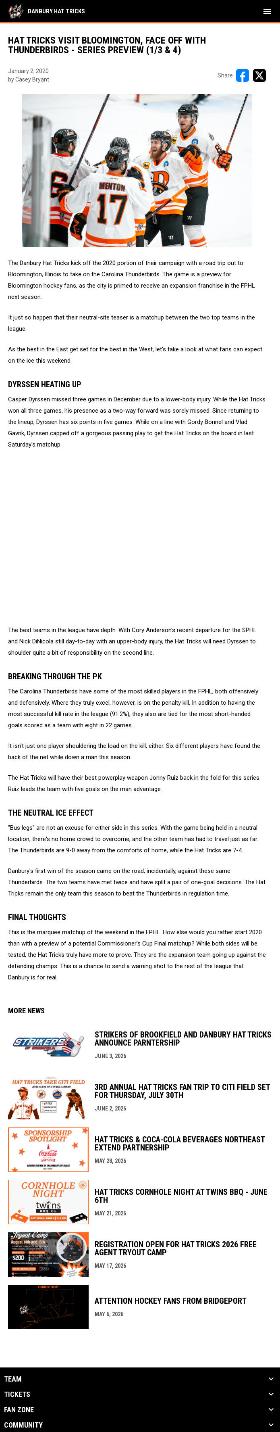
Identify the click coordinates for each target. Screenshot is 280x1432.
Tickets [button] (17, 1394)
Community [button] (23, 1425)
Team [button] (13, 1379)
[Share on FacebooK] (242, 75)
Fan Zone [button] (19, 1409)
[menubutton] (267, 11)
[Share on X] (259, 75)
